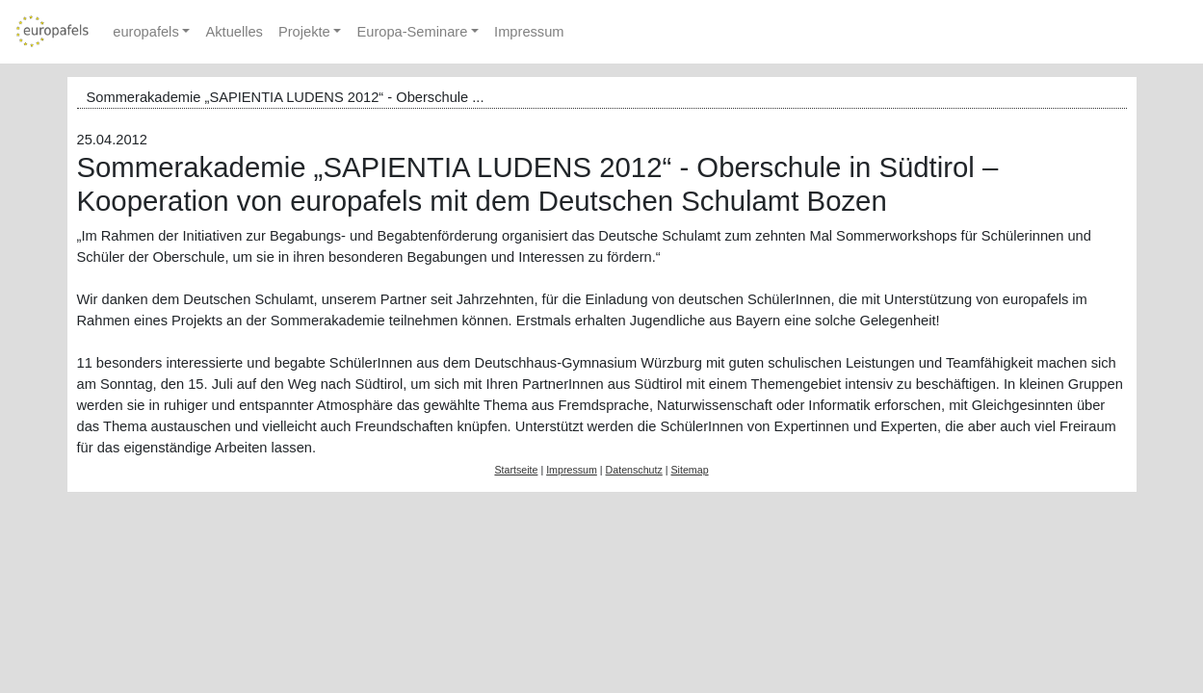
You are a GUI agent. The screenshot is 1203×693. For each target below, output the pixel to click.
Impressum (528, 31)
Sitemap (689, 469)
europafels (145, 31)
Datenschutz (634, 469)
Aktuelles (233, 31)
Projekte (304, 31)
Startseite (515, 469)
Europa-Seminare (411, 31)
